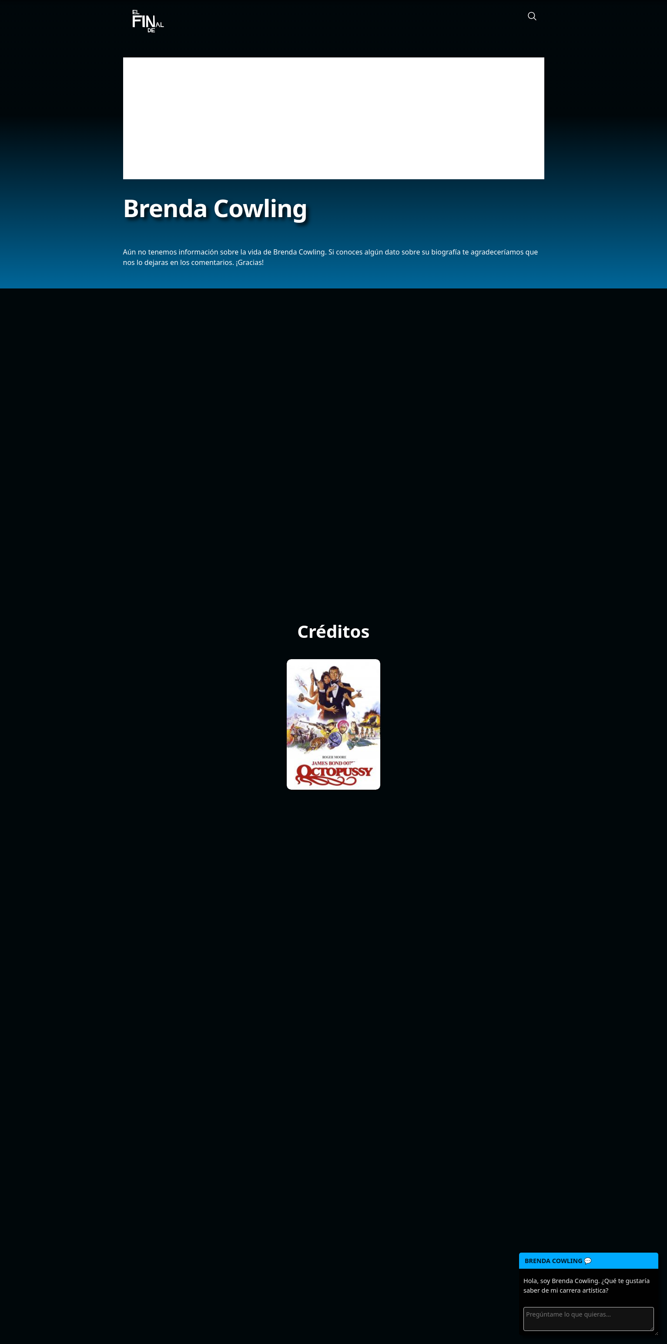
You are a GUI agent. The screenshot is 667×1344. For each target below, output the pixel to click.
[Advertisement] (333, 118)
